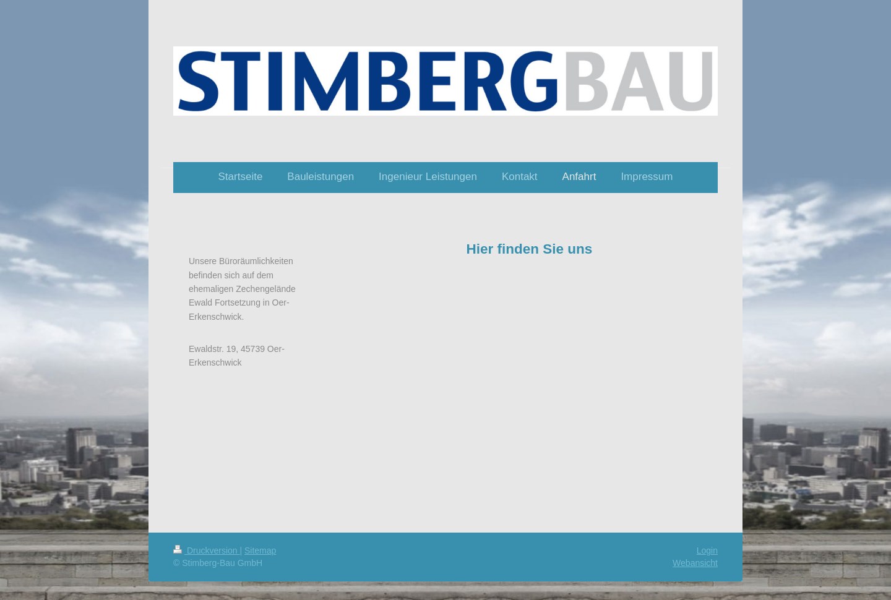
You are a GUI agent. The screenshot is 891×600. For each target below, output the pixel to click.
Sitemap (260, 550)
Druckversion (206, 550)
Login (707, 550)
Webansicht (695, 563)
